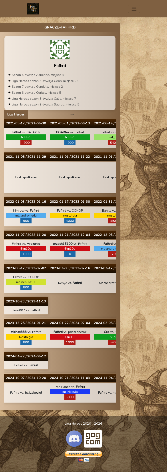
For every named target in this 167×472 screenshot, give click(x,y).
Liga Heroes (16, 114)
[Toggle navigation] (134, 9)
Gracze (51, 27)
